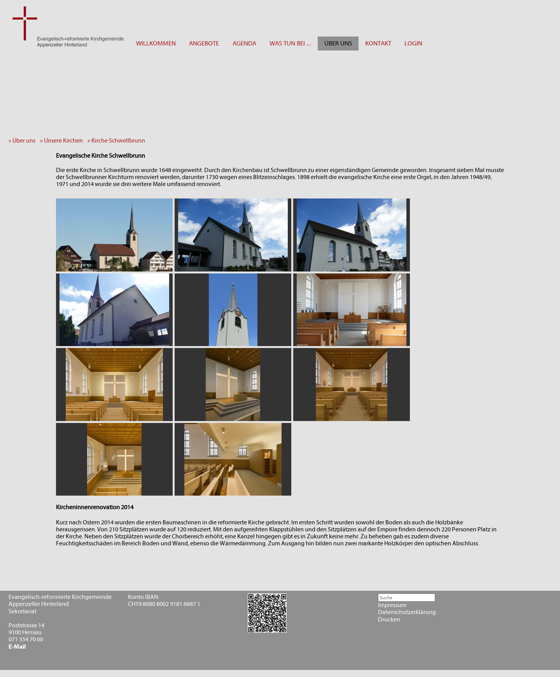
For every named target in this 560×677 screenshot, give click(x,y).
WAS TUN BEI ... (290, 43)
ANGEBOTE (204, 43)
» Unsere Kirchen (63, 140)
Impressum (392, 605)
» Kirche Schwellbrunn (118, 140)
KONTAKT (378, 43)
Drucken (389, 619)
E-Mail (17, 646)
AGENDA (244, 43)
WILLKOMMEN (156, 43)
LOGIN (413, 43)
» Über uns (24, 140)
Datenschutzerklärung (407, 612)
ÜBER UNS (338, 43)
